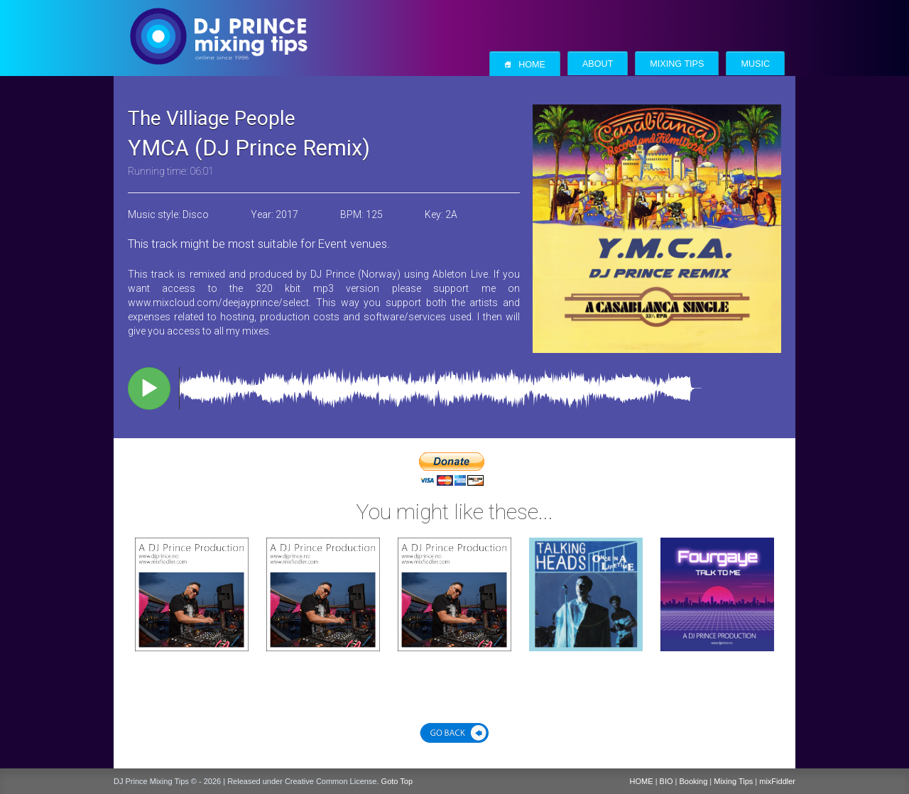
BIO (666, 781)
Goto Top (397, 781)
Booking (694, 781)
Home (524, 64)
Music (755, 64)
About (597, 64)
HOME (641, 781)
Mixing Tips (677, 64)
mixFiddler (777, 781)
